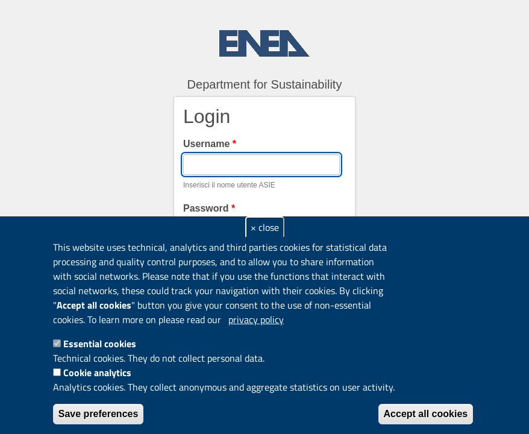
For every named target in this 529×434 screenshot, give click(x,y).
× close (265, 227)
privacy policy (256, 319)
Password (209, 208)
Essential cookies (99, 343)
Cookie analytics (97, 372)
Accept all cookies (426, 414)
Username (209, 144)
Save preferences (98, 414)
